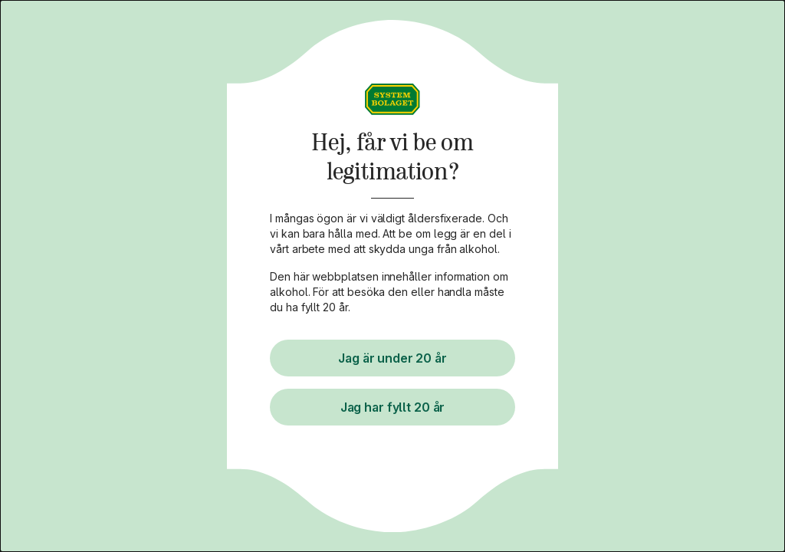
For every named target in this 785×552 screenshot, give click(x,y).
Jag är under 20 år (392, 358)
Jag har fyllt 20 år (392, 407)
